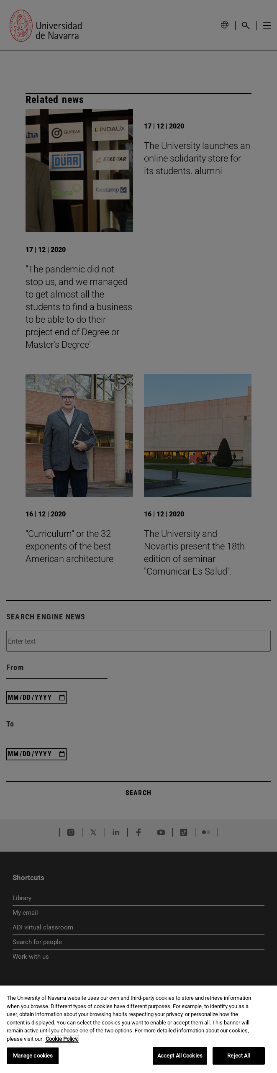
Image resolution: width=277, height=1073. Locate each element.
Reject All (238, 1055)
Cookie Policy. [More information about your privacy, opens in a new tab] (62, 1039)
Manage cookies (33, 1055)
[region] (138, 1029)
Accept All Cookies (180, 1055)
